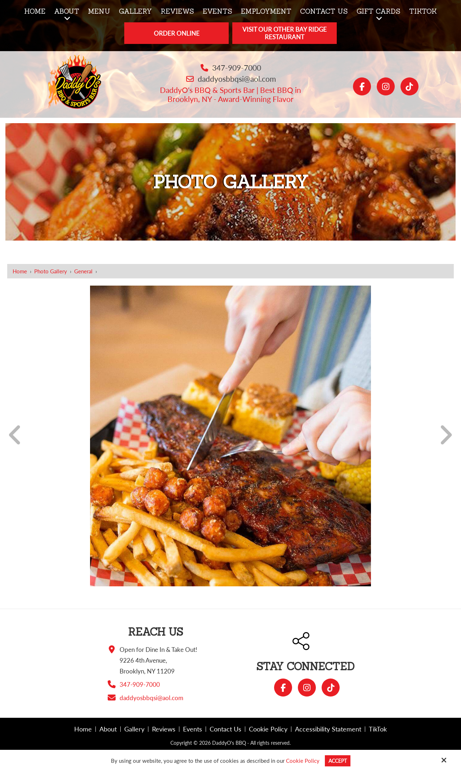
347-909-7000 (236, 67)
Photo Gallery (50, 271)
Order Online (177, 33)
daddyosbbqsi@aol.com (237, 78)
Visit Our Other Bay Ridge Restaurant (284, 33)
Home (20, 271)
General (83, 271)
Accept (337, 760)
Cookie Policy (301, 760)
